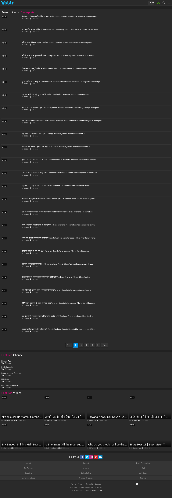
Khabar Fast (92, 420)
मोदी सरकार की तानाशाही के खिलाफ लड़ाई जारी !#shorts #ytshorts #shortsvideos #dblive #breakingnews (59, 16)
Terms (73, 484)
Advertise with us (28, 478)
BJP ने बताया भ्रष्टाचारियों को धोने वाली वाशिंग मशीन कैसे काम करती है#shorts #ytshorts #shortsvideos (57, 212)
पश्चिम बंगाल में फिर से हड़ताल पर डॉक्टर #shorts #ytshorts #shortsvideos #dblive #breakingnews (57, 42)
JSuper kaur (7, 448)
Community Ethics (86, 478)
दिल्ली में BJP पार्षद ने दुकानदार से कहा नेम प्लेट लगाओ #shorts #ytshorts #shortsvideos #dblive (56, 147)
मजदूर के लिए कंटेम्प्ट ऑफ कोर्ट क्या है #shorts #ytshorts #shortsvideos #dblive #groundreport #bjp (58, 329)
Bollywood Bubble (9, 420)
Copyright (89, 484)
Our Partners (28, 468)
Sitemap (143, 478)
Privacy (80, 484)
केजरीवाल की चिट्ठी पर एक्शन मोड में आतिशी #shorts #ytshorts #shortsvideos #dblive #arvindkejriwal (58, 199)
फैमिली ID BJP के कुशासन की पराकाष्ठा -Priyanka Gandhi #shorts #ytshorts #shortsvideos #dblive (58, 55)
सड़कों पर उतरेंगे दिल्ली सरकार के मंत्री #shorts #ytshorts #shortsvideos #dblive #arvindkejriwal (56, 186)
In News (86, 468)
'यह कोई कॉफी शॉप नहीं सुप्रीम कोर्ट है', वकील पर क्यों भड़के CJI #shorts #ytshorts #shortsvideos (55, 95)
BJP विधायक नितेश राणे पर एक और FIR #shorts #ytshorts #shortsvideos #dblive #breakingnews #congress (62, 121)
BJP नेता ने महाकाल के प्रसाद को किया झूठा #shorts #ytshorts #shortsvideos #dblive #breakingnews (58, 303)
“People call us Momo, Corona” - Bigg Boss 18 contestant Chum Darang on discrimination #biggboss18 (22, 416)
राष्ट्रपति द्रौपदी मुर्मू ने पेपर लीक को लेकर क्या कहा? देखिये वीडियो (65, 416)
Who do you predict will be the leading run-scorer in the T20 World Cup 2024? (107, 444)
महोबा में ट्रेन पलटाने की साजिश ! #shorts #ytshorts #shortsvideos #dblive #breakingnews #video (57, 264)
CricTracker (92, 448)
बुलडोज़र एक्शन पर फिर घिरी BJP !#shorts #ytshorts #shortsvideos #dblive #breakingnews (55, 251)
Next (104, 345)
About (28, 463)
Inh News (134, 420)
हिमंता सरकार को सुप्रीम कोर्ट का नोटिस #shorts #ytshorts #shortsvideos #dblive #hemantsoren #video (59, 68)
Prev (68, 345)
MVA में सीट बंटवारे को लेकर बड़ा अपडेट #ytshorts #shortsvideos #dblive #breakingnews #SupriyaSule (59, 173)
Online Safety (86, 473)
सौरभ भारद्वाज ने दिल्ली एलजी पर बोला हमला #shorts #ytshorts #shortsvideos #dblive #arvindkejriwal (58, 225)
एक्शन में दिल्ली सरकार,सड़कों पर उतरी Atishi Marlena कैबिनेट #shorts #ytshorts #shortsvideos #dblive (59, 160)
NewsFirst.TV (50, 420)
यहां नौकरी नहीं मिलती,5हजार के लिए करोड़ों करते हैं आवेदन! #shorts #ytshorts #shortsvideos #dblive (57, 316)
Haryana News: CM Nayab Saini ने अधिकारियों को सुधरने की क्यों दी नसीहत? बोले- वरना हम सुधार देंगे (107, 416)
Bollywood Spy (136, 448)
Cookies (98, 484)
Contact (86, 463)
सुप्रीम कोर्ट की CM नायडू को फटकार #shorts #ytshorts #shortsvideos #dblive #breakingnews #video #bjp (61, 82)
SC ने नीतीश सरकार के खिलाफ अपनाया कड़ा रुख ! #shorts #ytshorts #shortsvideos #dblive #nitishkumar (60, 29)
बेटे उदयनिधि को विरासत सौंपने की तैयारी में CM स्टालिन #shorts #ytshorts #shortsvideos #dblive (56, 277)
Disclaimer (28, 473)
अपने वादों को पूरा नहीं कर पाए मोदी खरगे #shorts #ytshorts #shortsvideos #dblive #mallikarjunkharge (59, 238)
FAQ (143, 468)
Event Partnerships (143, 463)
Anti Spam (143, 473)
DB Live (26, 18)
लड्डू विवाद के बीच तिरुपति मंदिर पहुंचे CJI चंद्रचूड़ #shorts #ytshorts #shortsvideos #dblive (53, 134)
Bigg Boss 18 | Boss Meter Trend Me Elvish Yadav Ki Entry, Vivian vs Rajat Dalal (150, 444)
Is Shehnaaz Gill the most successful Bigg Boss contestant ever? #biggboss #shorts (65, 444)
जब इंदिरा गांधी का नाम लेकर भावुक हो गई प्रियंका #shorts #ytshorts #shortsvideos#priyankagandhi (57, 290)
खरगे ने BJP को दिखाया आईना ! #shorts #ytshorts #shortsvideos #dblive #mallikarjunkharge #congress (60, 108)
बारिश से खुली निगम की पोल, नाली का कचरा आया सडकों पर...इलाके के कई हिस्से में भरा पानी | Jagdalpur (150, 416)
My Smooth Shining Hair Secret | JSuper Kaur (22, 444)
